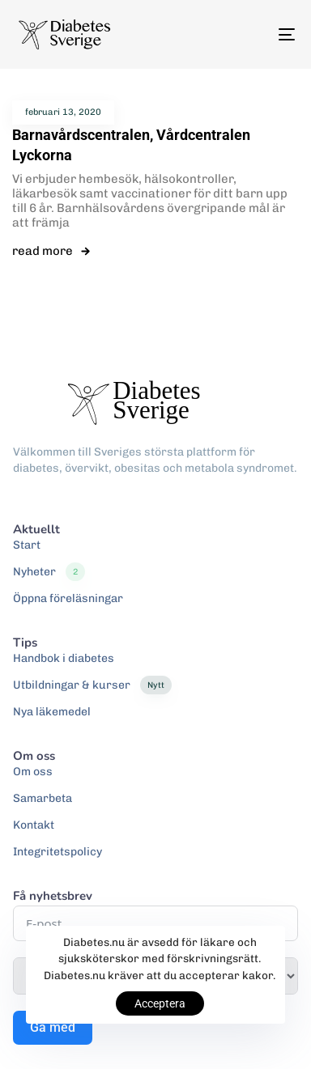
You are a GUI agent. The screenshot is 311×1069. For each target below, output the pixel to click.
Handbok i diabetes (63, 658)
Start (26, 545)
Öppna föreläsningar (68, 598)
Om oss (33, 771)
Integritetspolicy (57, 852)
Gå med (52, 1027)
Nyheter (49, 572)
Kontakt (33, 825)
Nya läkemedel (52, 712)
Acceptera (159, 1003)
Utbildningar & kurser (92, 685)
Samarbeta (42, 798)
